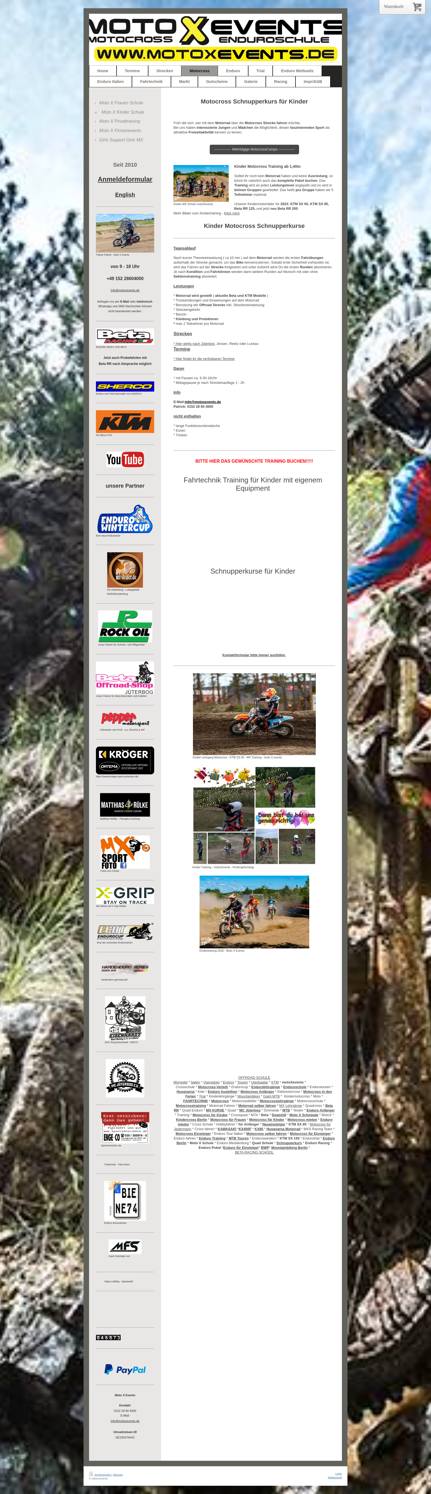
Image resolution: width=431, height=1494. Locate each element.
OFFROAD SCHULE (254, 1078)
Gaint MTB (271, 1096)
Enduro (228, 1082)
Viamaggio (211, 1082)
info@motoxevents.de (125, 1421)
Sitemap (118, 1474)
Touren (242, 1082)
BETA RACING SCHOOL (254, 1152)
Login (338, 1473)
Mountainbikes (248, 1096)
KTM (275, 1082)
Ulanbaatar (259, 1082)
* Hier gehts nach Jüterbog (193, 344)
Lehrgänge (293, 1106)
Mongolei (180, 1082)
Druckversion (100, 1474)
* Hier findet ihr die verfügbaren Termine (203, 359)
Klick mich (232, 213)
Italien (195, 1082)
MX (281, 1106)
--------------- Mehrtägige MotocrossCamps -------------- (254, 149)
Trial (202, 1096)
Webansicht (335, 1477)
